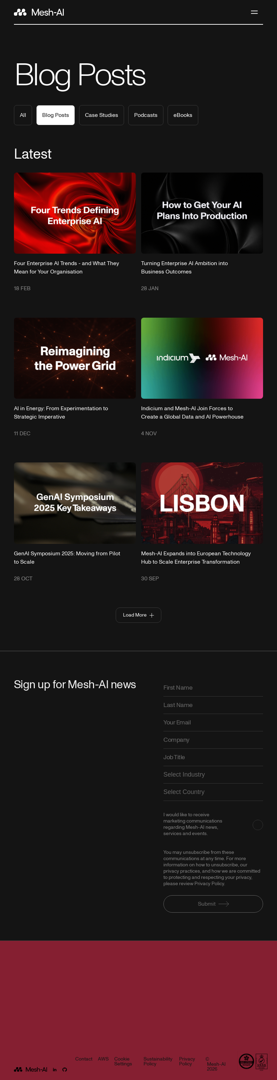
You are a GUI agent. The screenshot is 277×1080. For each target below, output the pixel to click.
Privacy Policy (187, 1062)
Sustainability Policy (158, 1062)
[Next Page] (138, 615)
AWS (103, 1059)
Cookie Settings (123, 1062)
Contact (83, 1059)
